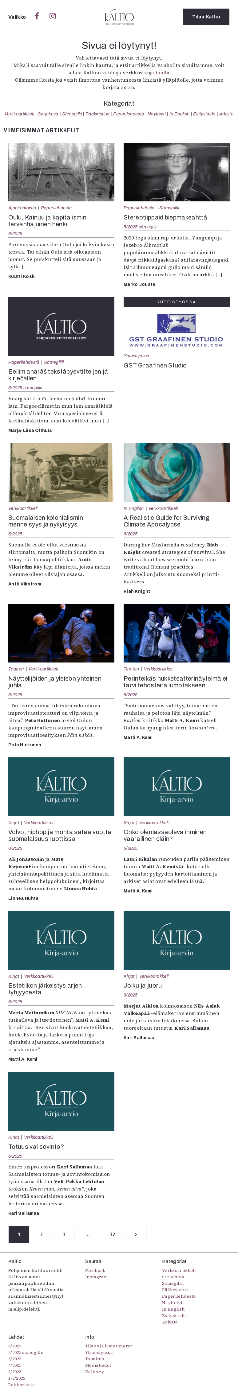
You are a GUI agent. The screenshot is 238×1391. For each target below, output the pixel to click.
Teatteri (16, 668)
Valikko (17, 17)
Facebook (95, 1270)
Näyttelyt (157, 113)
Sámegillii (72, 113)
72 (113, 1234)
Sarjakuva (48, 113)
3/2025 (14, 1372)
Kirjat (13, 822)
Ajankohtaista (22, 207)
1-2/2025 (16, 1378)
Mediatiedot (98, 1365)
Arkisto (226, 113)
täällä (162, 72)
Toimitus (94, 1359)
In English (179, 113)
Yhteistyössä (136, 355)
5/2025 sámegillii (140, 226)
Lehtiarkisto (21, 1384)
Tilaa (206, 16)
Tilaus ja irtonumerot (108, 1346)
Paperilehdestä (128, 113)
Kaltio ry (94, 1372)
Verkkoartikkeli (19, 113)
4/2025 (14, 1365)
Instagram (96, 1277)
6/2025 (15, 233)
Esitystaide (204, 113)
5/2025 (14, 1359)
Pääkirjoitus (97, 113)
